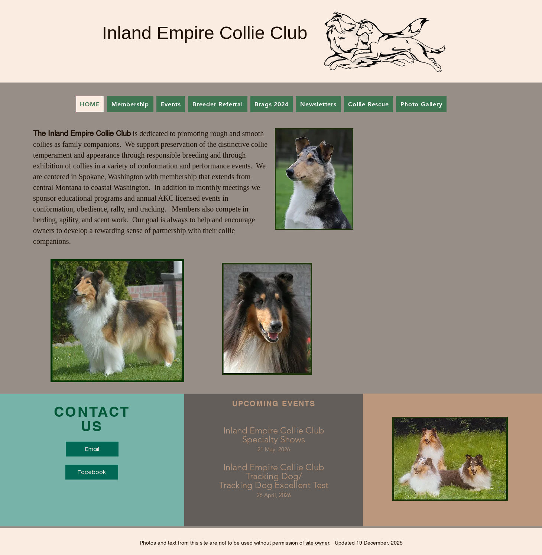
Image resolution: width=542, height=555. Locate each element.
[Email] (92, 449)
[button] (170, 104)
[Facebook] (91, 472)
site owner (317, 543)
